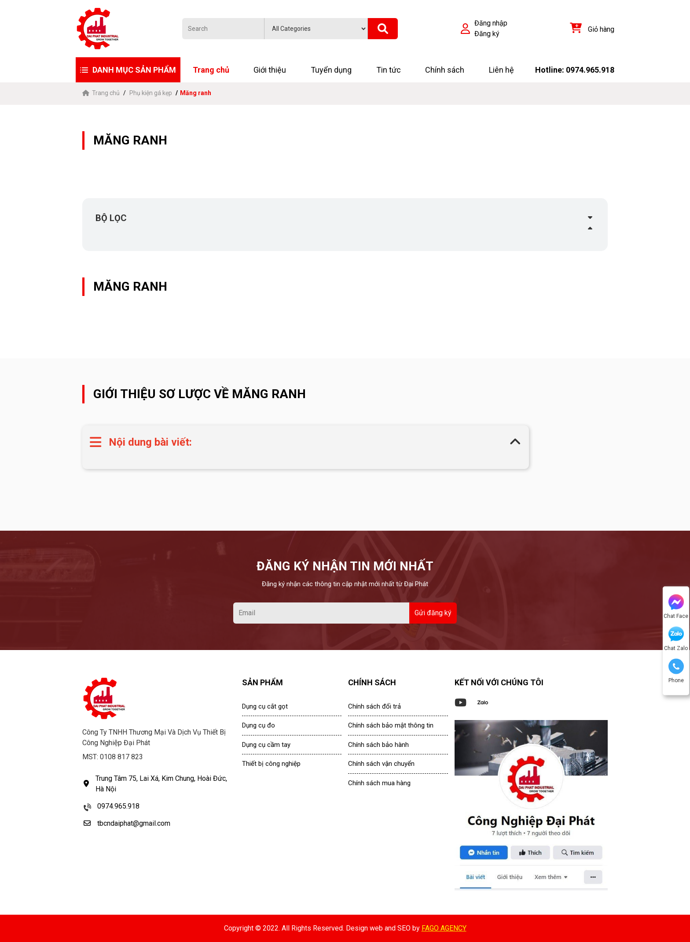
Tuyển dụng (331, 69)
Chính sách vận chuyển (381, 764)
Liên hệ (501, 69)
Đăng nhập (490, 23)
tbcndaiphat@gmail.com (133, 823)
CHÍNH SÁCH (372, 682)
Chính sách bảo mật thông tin (390, 725)
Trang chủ (211, 69)
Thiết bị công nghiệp (271, 764)
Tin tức (388, 69)
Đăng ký (486, 34)
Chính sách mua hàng (379, 783)
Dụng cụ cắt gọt (265, 706)
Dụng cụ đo (258, 725)
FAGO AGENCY (444, 928)
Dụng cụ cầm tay (266, 745)
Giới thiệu (269, 69)
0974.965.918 (118, 806)
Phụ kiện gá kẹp (150, 92)
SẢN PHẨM (262, 682)
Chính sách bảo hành (378, 745)
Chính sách (444, 69)
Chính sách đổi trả (374, 706)
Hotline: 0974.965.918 (574, 69)
